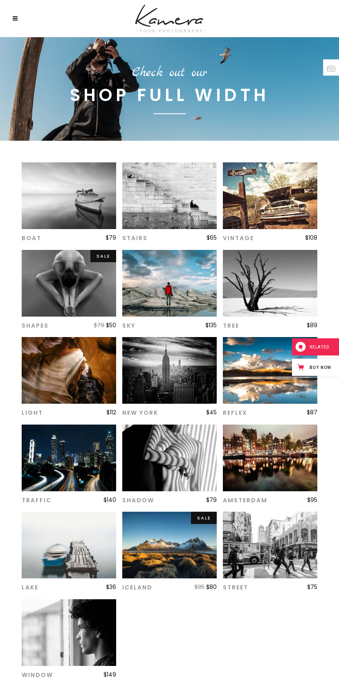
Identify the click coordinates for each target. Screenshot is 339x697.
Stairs (135, 238)
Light (32, 413)
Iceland (137, 587)
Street (235, 587)
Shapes (35, 326)
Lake (30, 587)
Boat (31, 238)
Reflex (235, 413)
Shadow (138, 500)
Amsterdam (245, 500)
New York (140, 413)
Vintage (238, 238)
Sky (128, 326)
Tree (231, 326)
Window (37, 675)
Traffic (37, 500)
